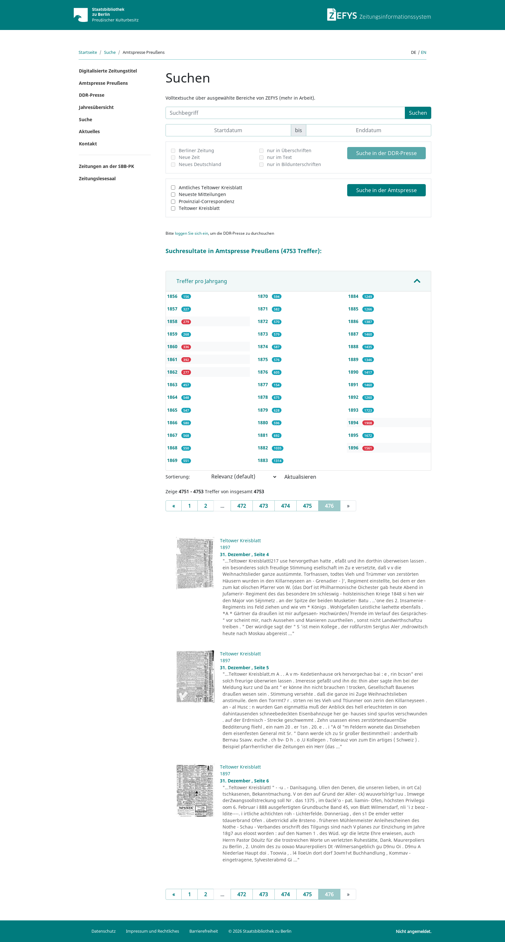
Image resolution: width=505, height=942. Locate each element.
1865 (173, 410)
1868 (173, 448)
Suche (110, 52)
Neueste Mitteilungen (202, 194)
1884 (354, 296)
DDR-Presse (91, 95)
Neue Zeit (189, 157)
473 (263, 505)
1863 (173, 384)
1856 (173, 296)
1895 (354, 435)
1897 (225, 547)
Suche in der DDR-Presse (386, 153)
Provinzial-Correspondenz (206, 201)
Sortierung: (178, 477)
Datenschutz (103, 931)
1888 (354, 346)
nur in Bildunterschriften (294, 164)
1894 (354, 422)
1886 (354, 321)
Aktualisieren (300, 476)
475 (307, 505)
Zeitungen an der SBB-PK (106, 166)
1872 (263, 321)
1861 (173, 359)
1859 (173, 334)
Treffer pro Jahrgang (201, 281)
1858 (173, 321)
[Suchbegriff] (285, 113)
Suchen (418, 112)
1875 (263, 359)
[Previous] (174, 505)
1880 (263, 422)
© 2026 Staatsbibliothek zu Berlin (259, 931)
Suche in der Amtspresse (386, 190)
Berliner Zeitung (196, 150)
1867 (173, 435)
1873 (263, 334)
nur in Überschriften (289, 150)
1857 (173, 309)
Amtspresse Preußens (103, 83)
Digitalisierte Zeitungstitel (108, 71)
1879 (263, 410)
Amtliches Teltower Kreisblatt (210, 187)
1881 (263, 435)
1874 (263, 346)
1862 (173, 372)
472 (241, 505)
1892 (354, 397)
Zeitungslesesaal (97, 178)
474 (285, 505)
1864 (173, 397)
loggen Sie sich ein (191, 233)
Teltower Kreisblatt (199, 208)
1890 (354, 372)
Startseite (88, 52)
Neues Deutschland (200, 164)
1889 (354, 359)
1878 (263, 397)
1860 (173, 346)
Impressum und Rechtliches (152, 931)
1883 (263, 460)
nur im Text (279, 157)
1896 (354, 448)
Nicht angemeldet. (413, 931)
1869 (173, 460)
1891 (354, 384)
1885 (354, 309)
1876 (263, 372)
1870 (263, 296)
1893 (354, 410)
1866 (173, 422)
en (423, 52)
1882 (263, 448)
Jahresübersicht (96, 107)
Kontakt (88, 144)
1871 (263, 309)
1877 (263, 384)
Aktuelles (89, 131)
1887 (354, 334)
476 (332, 505)
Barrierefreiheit (203, 931)
